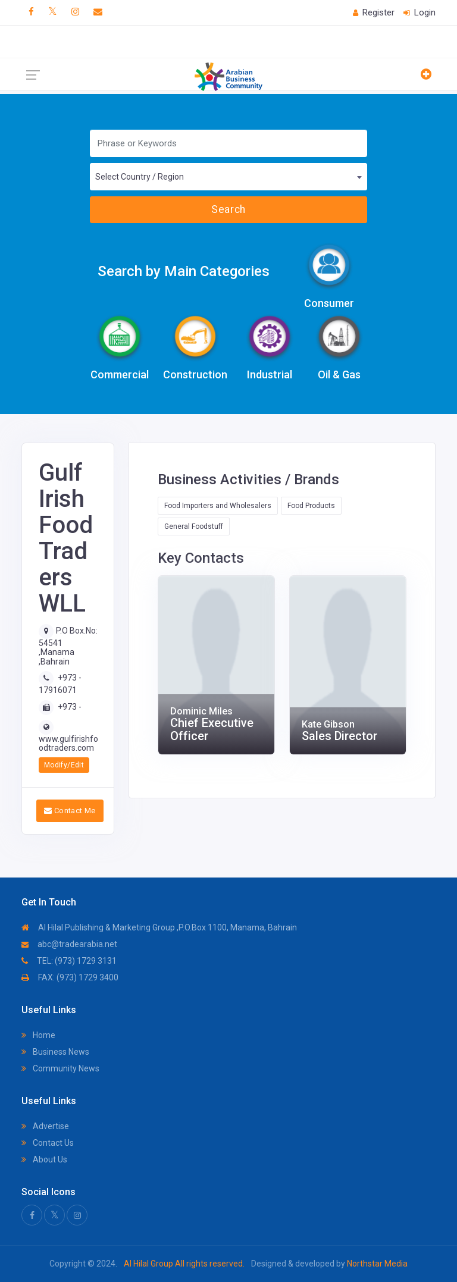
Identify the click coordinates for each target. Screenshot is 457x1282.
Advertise (45, 1126)
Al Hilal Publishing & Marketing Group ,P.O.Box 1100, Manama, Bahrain (159, 927)
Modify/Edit (64, 765)
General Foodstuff (193, 526)
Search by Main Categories (184, 271)
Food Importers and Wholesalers (217, 505)
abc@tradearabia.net (69, 944)
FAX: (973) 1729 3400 (69, 977)
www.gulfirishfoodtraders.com (68, 743)
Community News (60, 1068)
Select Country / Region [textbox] (139, 176)
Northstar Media (376, 1263)
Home (38, 1035)
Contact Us (47, 1143)
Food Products (311, 505)
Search (228, 209)
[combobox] (228, 176)
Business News (55, 1052)
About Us (44, 1159)
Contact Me (70, 810)
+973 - (70, 706)
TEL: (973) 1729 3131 (69, 961)
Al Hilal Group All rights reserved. (184, 1263)
